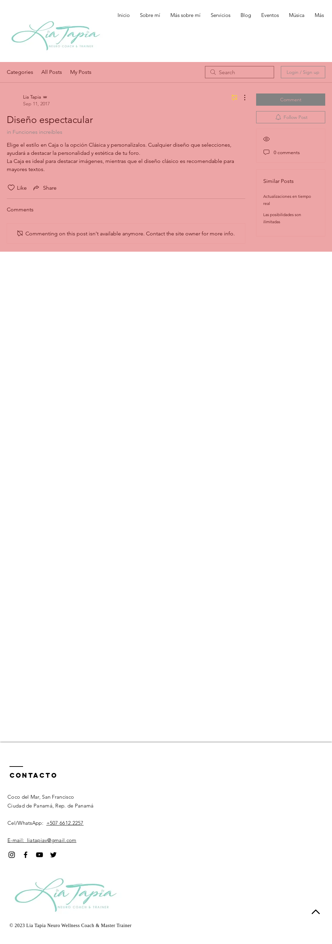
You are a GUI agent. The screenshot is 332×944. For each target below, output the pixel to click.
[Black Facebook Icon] (25, 855)
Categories (20, 72)
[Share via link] (44, 188)
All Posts (51, 72)
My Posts (80, 72)
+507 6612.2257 (65, 823)
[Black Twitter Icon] (53, 855)
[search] (239, 72)
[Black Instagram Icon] (11, 855)
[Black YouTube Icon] (39, 855)
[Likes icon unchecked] (11, 188)
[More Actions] (241, 97)
